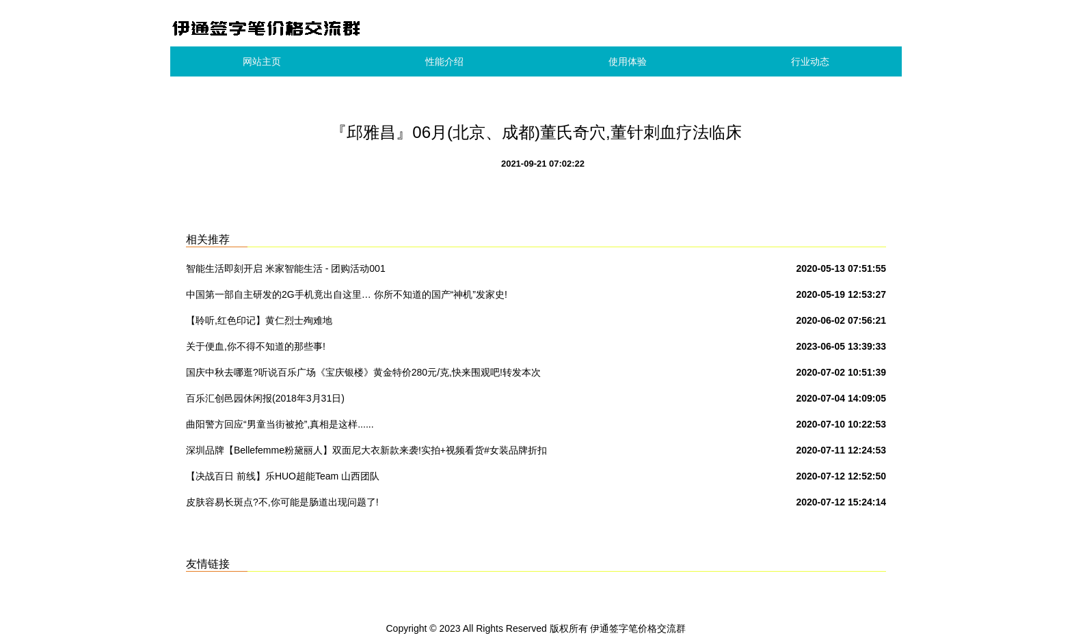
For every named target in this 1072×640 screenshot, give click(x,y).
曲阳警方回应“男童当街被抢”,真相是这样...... (280, 424)
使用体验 (627, 61)
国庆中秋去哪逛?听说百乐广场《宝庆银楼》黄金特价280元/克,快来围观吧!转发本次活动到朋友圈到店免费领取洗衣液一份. (363, 375)
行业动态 (810, 61)
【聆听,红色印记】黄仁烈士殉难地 (259, 320)
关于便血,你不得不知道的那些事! (255, 346)
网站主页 (262, 61)
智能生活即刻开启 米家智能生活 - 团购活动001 (286, 268)
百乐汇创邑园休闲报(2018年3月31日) (265, 398)
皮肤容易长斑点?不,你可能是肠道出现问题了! (282, 502)
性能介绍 (444, 61)
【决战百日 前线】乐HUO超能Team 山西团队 (282, 476)
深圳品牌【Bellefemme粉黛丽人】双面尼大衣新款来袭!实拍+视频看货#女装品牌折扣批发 (366, 453)
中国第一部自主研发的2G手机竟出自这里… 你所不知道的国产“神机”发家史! (346, 294)
